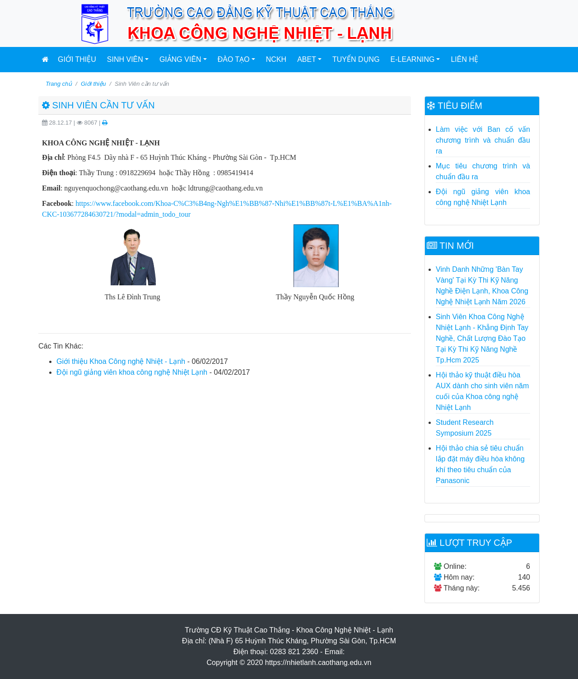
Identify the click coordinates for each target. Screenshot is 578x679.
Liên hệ (464, 59)
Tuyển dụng (356, 59)
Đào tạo (234, 59)
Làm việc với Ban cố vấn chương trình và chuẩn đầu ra (483, 140)
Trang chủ (59, 83)
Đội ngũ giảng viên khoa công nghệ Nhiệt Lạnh (131, 372)
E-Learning (413, 59)
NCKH (276, 59)
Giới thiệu (77, 59)
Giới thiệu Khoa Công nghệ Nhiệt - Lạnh (120, 361)
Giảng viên (180, 59)
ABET (306, 59)
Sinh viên (125, 59)
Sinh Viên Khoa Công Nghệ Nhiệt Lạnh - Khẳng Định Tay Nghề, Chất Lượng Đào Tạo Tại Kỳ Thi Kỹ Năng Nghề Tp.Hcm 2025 (482, 338)
